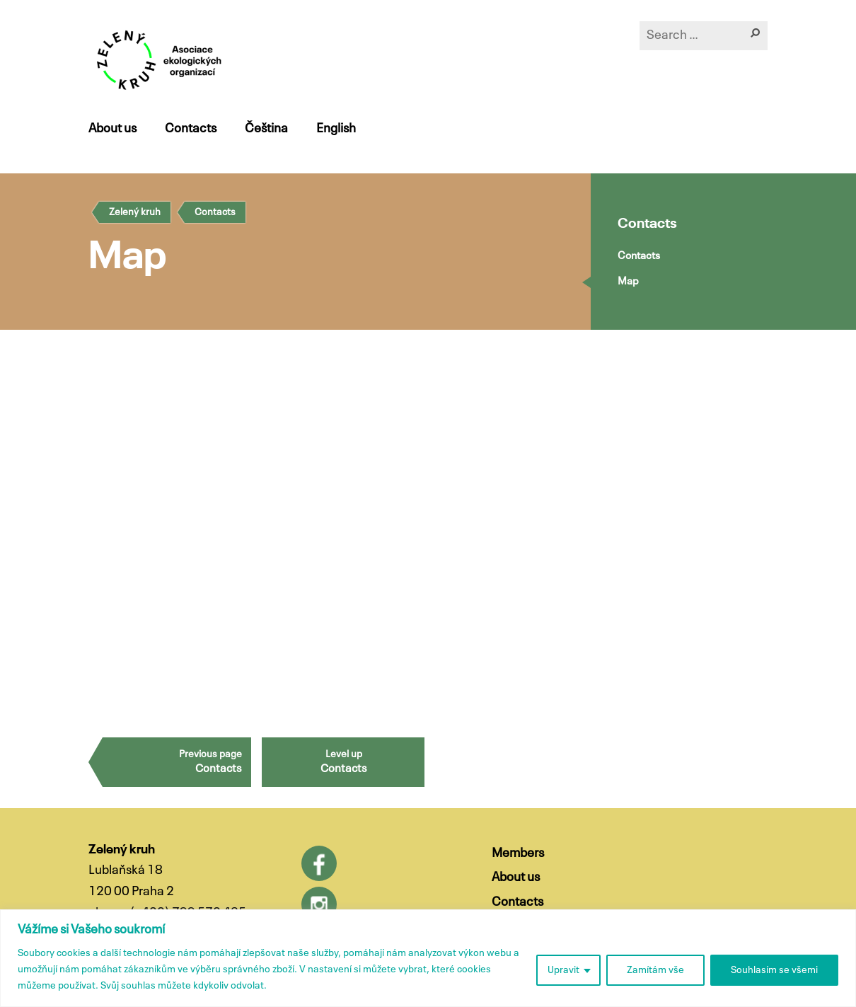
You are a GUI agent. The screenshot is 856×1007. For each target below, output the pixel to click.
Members (518, 853)
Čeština (266, 128)
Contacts (190, 128)
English (336, 128)
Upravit (563, 970)
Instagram (319, 904)
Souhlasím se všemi (774, 970)
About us (112, 128)
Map (628, 281)
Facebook (319, 863)
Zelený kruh (135, 212)
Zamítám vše (655, 970)
